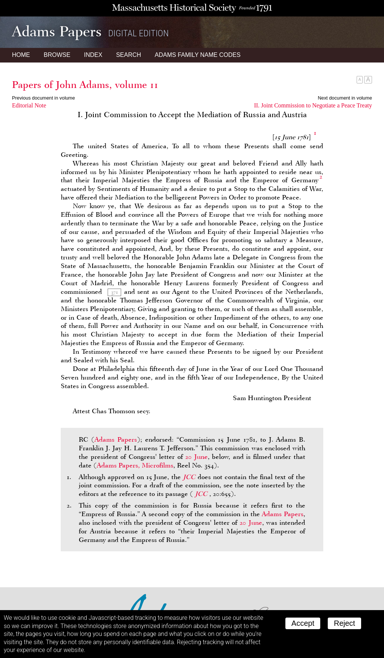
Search (128, 55)
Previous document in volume (43, 98)
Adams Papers (115, 439)
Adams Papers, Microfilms (135, 465)
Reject (344, 623)
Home (21, 55)
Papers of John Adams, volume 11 (85, 85)
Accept (302, 623)
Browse (57, 55)
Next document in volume (345, 98)
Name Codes (198, 55)
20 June (196, 457)
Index (93, 55)
